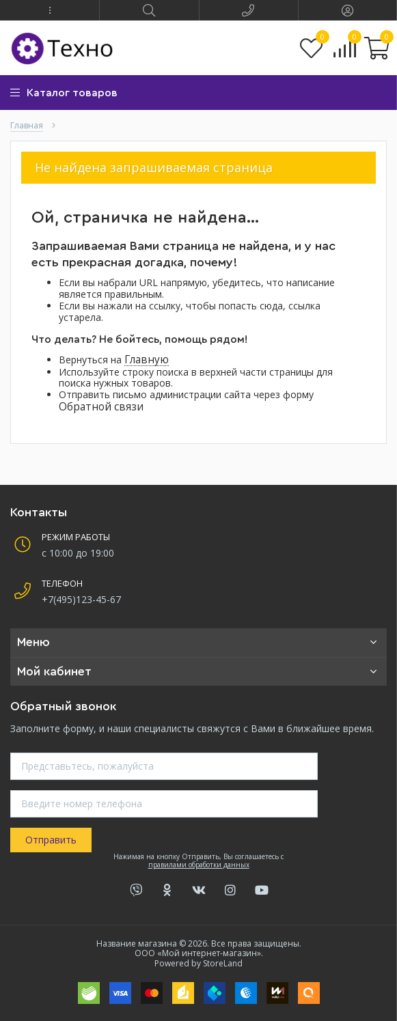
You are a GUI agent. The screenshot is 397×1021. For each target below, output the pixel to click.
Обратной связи (101, 407)
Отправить (51, 839)
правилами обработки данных (198, 865)
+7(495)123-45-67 (81, 599)
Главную (146, 359)
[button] (49, 10)
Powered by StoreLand (198, 963)
